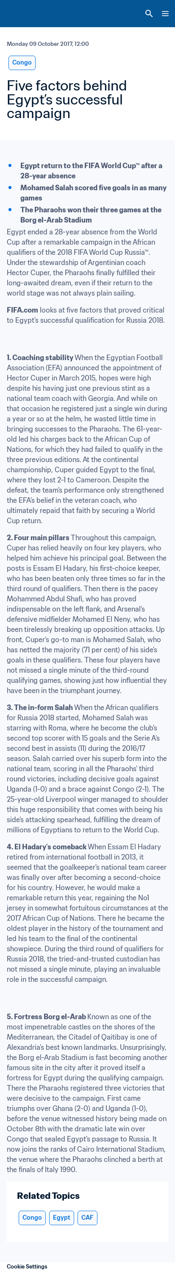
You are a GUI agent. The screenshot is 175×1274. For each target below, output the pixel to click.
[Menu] (165, 13)
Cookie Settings (27, 1266)
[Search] (149, 13)
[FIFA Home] (22, 13)
